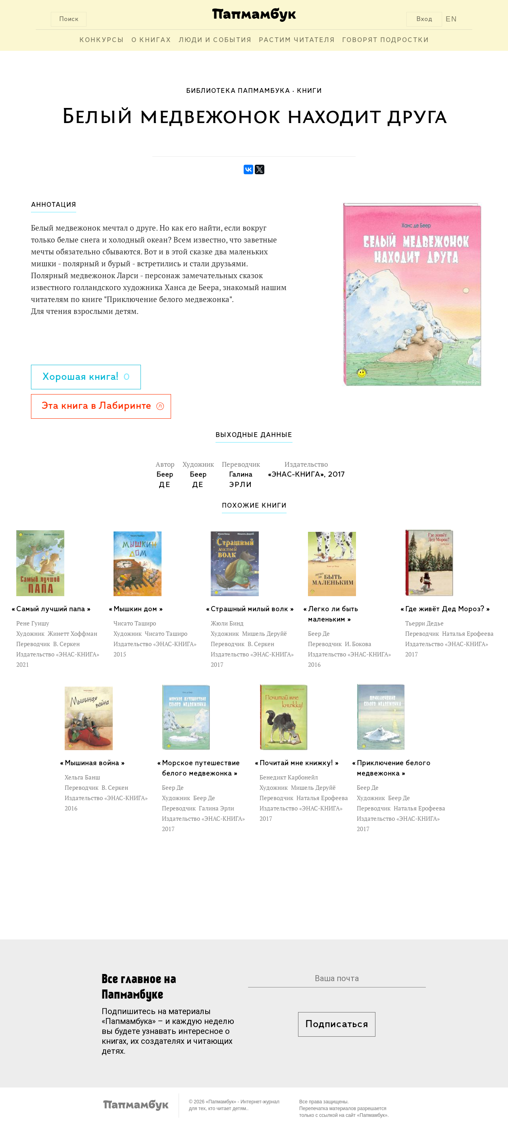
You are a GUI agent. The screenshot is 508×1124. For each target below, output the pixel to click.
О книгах (151, 40)
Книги (309, 91)
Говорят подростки (385, 40)
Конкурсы (101, 40)
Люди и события (215, 40)
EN (451, 19)
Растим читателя (297, 40)
